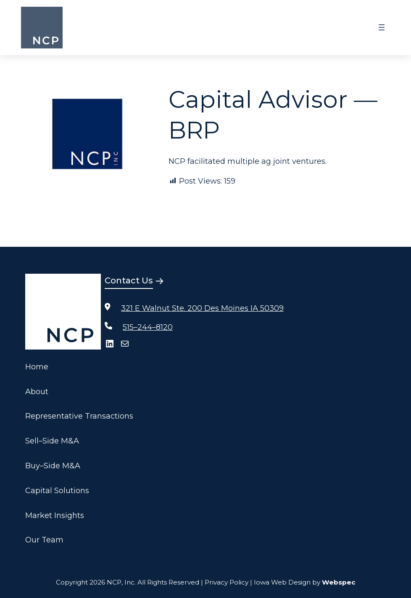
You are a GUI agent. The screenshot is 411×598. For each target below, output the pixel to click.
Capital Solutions (57, 490)
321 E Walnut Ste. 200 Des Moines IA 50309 (202, 308)
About (36, 391)
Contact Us (129, 280)
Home (36, 366)
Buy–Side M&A (52, 465)
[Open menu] (382, 27)
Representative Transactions (79, 416)
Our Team (44, 540)
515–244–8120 (148, 327)
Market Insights (54, 515)
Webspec (339, 582)
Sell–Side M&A (52, 441)
